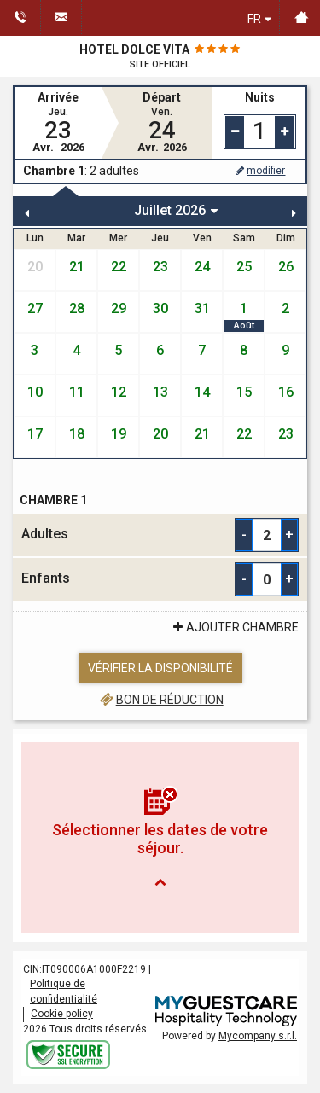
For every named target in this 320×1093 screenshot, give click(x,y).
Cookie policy (62, 1014)
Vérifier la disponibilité (160, 668)
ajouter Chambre (234, 627)
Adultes (44, 534)
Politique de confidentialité (63, 991)
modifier (259, 171)
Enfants (45, 578)
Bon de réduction (159, 699)
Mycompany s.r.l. (257, 1036)
